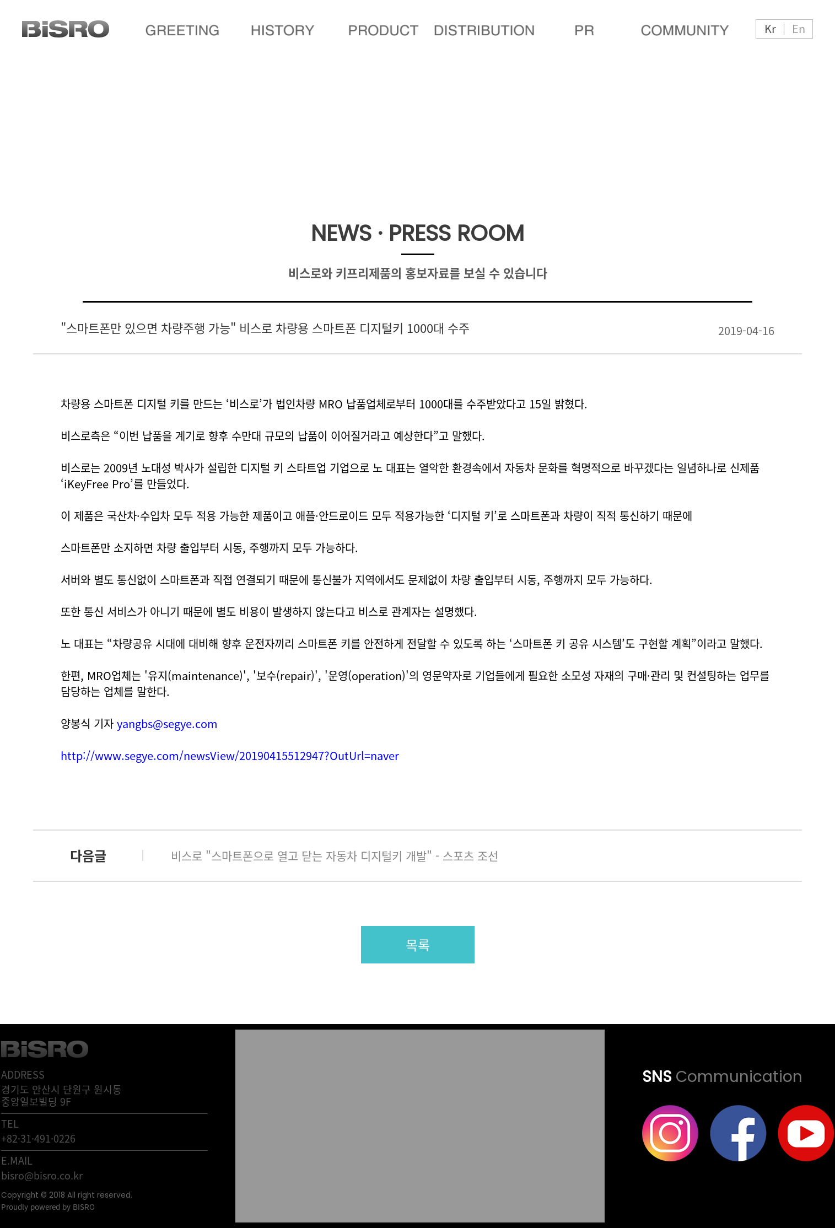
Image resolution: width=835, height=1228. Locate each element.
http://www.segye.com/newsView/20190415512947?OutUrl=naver (230, 755)
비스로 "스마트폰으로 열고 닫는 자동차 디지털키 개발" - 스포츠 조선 (334, 855)
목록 (418, 945)
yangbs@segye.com (167, 723)
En (798, 28)
